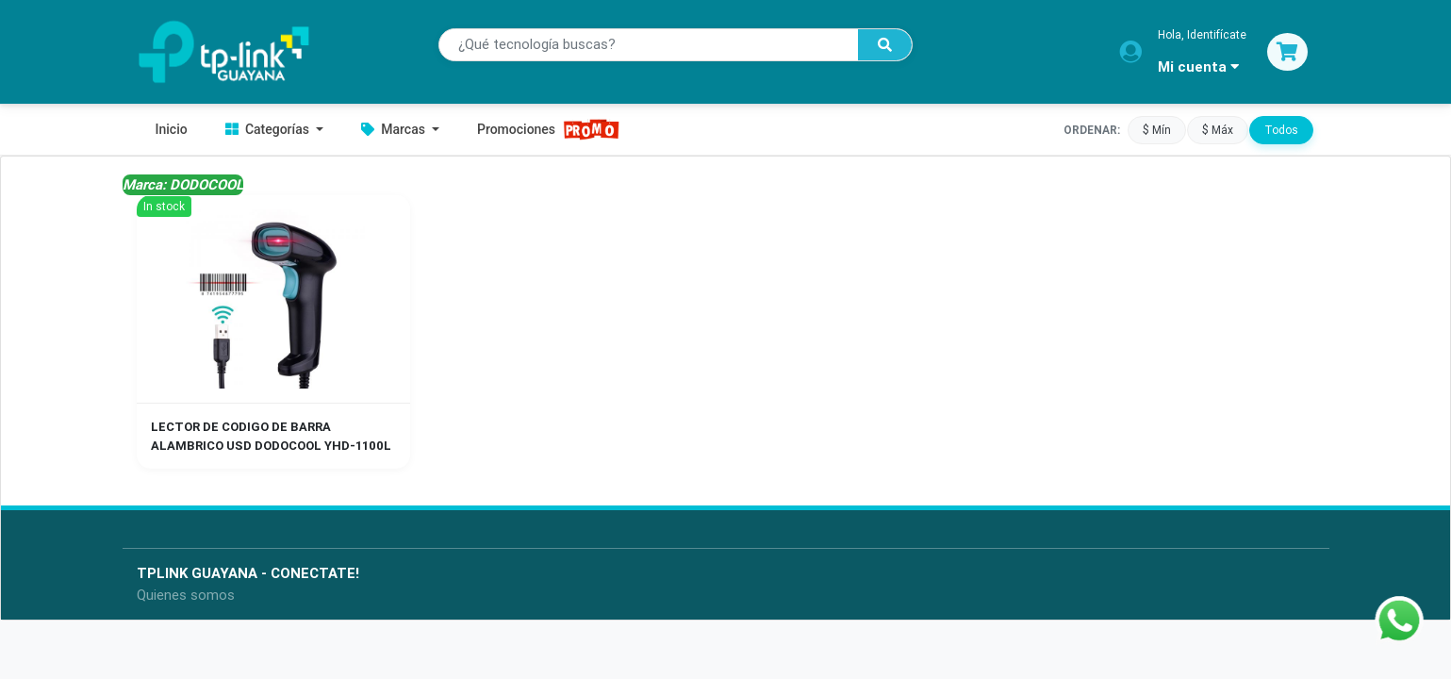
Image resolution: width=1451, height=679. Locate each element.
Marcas (394, 129)
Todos (1281, 129)
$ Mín (1157, 129)
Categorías (269, 129)
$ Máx (1217, 129)
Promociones (548, 130)
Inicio (172, 129)
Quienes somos (186, 595)
